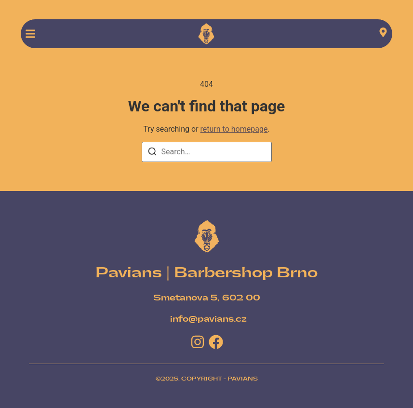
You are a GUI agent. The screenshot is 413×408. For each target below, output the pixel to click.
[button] (30, 33)
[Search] (152, 153)
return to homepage (234, 129)
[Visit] (383, 34)
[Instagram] (197, 342)
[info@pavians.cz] (208, 319)
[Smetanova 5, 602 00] (206, 298)
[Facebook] (216, 342)
